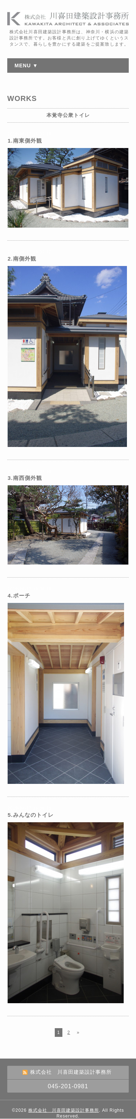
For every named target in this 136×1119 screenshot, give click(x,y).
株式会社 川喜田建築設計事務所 (63, 1110)
